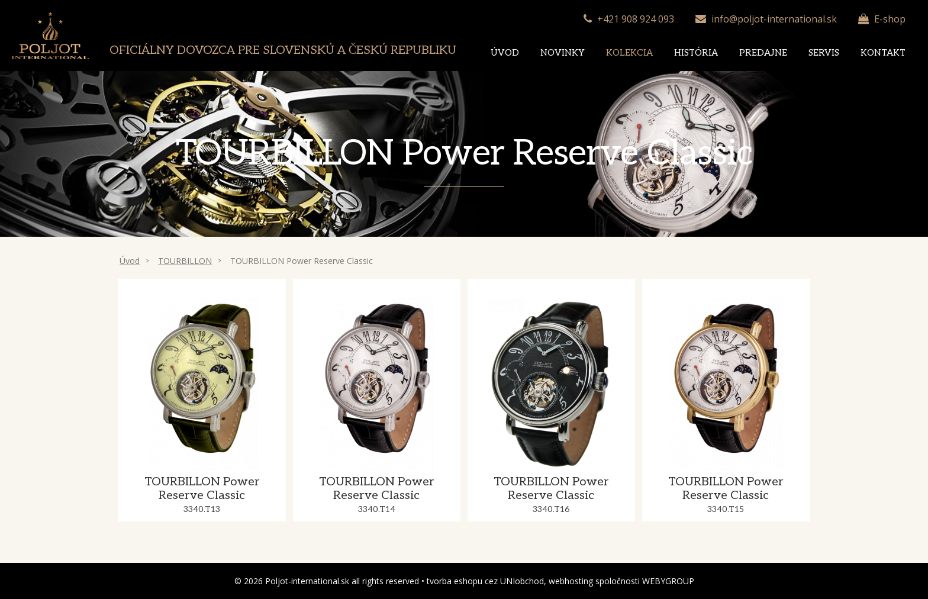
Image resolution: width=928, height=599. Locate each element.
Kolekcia (629, 52)
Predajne (763, 52)
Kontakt (883, 52)
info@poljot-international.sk (774, 18)
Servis (823, 52)
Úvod (505, 52)
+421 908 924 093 (635, 18)
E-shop (890, 18)
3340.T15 (725, 509)
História (696, 52)
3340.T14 (376, 509)
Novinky (562, 52)
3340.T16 (551, 509)
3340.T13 (201, 509)
